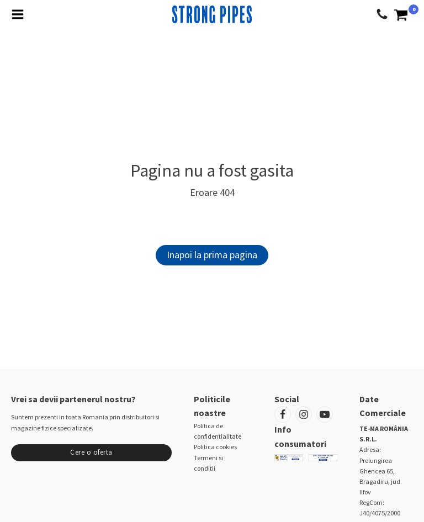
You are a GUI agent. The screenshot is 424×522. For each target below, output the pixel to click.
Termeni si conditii (208, 463)
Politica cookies (215, 447)
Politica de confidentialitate (217, 431)
